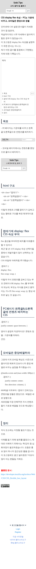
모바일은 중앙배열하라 (12, 110)
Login (18, 529)
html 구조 (7, 96)
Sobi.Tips (18, 2)
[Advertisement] (17, 76)
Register (18, 532)
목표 (5, 93)
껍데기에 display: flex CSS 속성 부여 (16, 100)
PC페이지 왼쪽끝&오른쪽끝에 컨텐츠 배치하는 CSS (16, 105)
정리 (5, 113)
